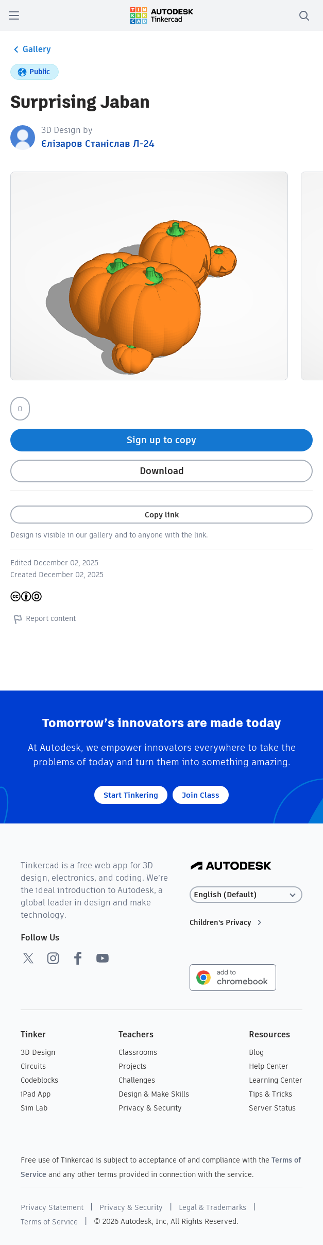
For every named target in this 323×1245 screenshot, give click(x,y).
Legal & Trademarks (212, 1207)
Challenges (136, 1080)
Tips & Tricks (270, 1094)
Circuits (33, 1066)
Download (162, 470)
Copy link (162, 514)
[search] (304, 15)
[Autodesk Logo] (231, 866)
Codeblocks (39, 1080)
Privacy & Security (150, 1108)
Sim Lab (34, 1108)
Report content (43, 619)
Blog (256, 1052)
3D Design (38, 1052)
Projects (132, 1066)
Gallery (30, 49)
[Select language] (246, 894)
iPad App (35, 1094)
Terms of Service (49, 1222)
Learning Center (275, 1080)
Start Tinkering (131, 794)
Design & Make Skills (153, 1094)
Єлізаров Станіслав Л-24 (98, 143)
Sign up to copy (161, 439)
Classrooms (137, 1052)
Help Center (268, 1066)
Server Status (272, 1108)
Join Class (200, 794)
